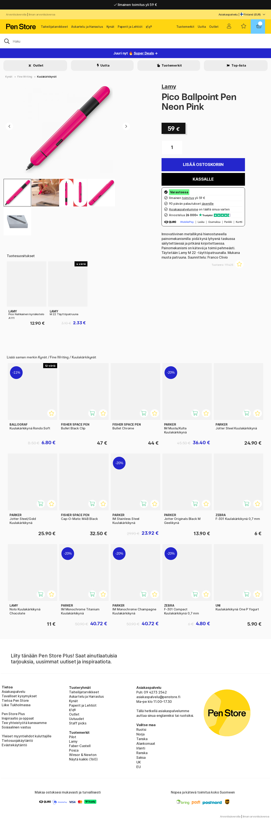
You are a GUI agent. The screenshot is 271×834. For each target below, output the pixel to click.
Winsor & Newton (82, 755)
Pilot (72, 737)
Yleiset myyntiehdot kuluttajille (26, 736)
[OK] (135, 41)
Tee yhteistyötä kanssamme (24, 723)
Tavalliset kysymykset (19, 696)
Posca (74, 750)
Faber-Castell (80, 746)
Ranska (142, 753)
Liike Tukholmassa (16, 705)
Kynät (110, 26)
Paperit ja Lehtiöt (130, 26)
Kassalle (203, 179)
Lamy (169, 86)
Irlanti (140, 748)
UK (138, 762)
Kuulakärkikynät (47, 76)
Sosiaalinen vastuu (16, 727)
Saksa (141, 757)
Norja (140, 734)
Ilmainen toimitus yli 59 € (135, 5)
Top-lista (238, 65)
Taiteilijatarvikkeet (54, 26)
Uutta (202, 26)
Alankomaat (145, 743)
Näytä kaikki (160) (83, 759)
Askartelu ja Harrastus (87, 26)
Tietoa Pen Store (15, 700)
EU (138, 767)
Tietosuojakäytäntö (17, 740)
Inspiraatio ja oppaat (18, 718)
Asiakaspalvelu (228, 14)
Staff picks (77, 723)
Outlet (213, 26)
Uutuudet (76, 719)
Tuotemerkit (185, 26)
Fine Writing (24, 76)
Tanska (142, 739)
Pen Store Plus (13, 714)
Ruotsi (141, 729)
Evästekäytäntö (14, 745)
